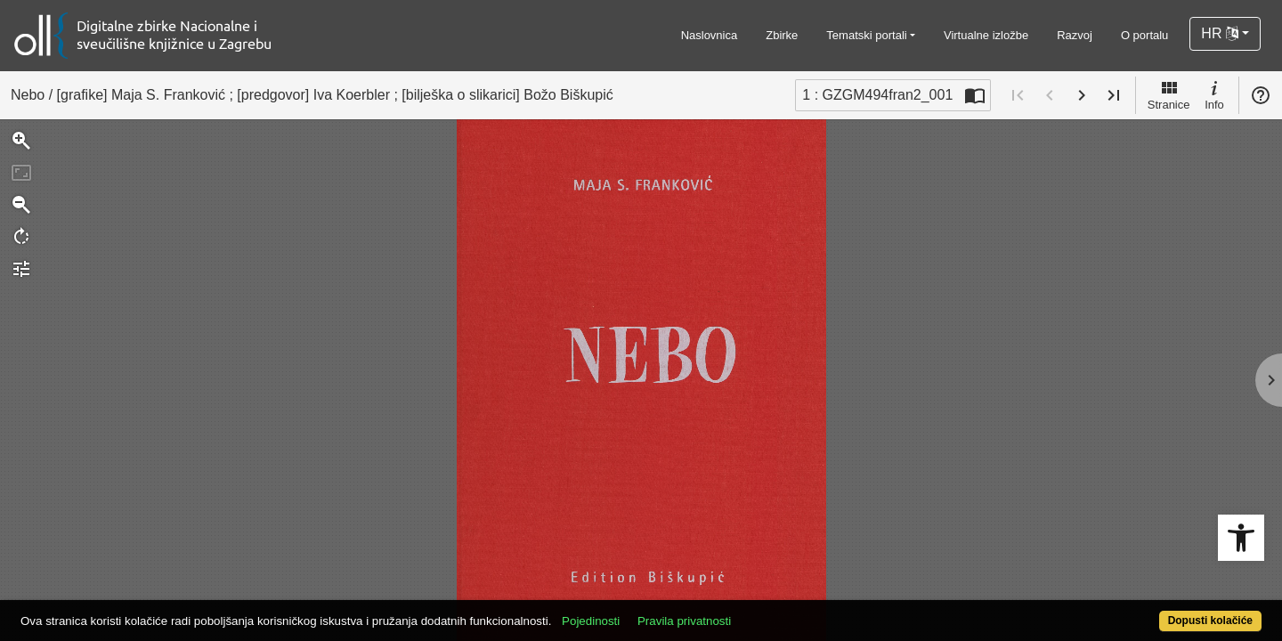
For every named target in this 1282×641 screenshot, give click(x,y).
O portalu (1144, 35)
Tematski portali (866, 35)
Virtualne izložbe (986, 35)
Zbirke (782, 35)
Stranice (1169, 94)
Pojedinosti (655, 611)
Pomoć (1260, 95)
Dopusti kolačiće (1141, 611)
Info (1214, 94)
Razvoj (1074, 35)
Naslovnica (709, 35)
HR (1219, 33)
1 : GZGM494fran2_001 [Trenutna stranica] (877, 94)
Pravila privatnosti (748, 611)
